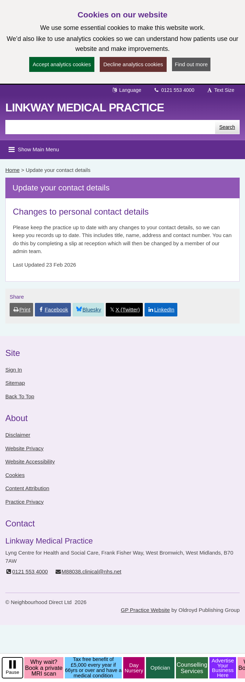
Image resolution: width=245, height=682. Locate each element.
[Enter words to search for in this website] (110, 127)
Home (12, 170)
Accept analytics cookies (62, 64)
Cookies (15, 475)
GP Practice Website (145, 610)
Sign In (13, 370)
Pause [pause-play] (12, 672)
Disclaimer (17, 435)
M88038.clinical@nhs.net (88, 571)
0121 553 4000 (173, 90)
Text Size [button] (220, 90)
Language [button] (126, 90)
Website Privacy (24, 448)
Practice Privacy (24, 502)
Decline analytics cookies (133, 64)
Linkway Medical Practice (84, 107)
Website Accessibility (30, 461)
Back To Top (19, 396)
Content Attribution (27, 488)
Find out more (191, 64)
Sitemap (15, 383)
